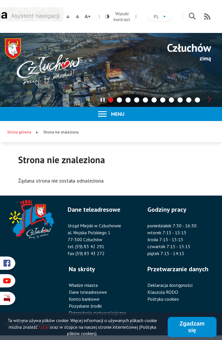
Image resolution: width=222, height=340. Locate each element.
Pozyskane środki (85, 306)
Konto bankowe (84, 299)
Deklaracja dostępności (170, 285)
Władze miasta (83, 285)
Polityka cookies (163, 299)
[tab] (110, 100)
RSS (207, 16)
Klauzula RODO (162, 292)
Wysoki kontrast (117, 16)
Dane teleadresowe (88, 292)
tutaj (44, 327)
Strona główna (19, 132)
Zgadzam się (192, 327)
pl (162, 17)
